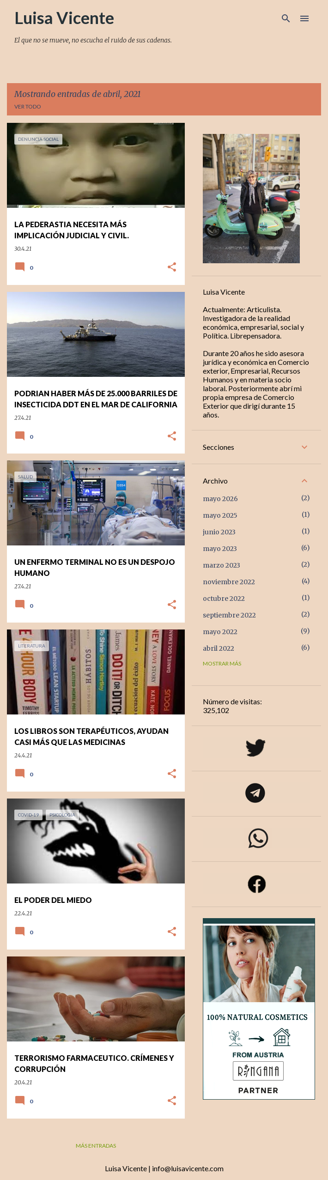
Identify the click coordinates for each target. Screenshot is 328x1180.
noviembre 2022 (229, 582)
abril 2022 (218, 648)
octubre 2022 (224, 598)
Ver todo (27, 106)
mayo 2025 (220, 515)
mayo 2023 (220, 549)
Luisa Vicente (64, 17)
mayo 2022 (220, 632)
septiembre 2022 (229, 615)
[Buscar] (286, 18)
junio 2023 (219, 532)
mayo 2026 (220, 499)
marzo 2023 (221, 565)
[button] (171, 267)
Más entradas (96, 1145)
